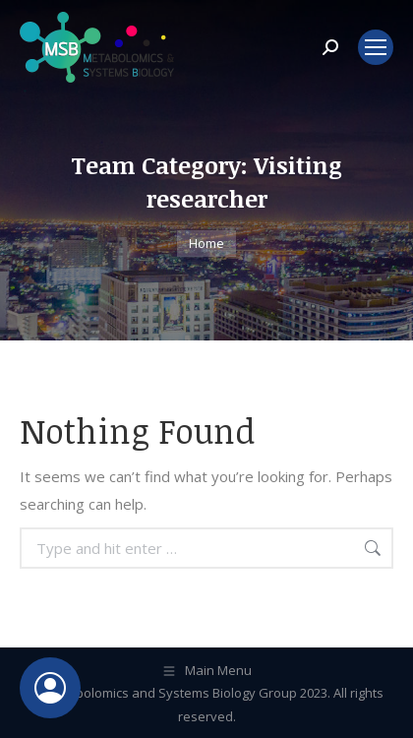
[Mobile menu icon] (375, 47)
